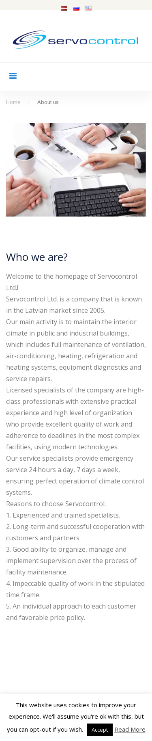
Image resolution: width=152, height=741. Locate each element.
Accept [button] (100, 729)
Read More (130, 729)
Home (13, 102)
